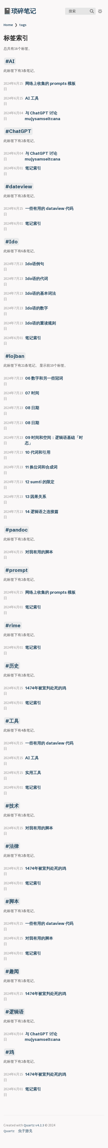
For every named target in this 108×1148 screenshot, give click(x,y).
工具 (14, 721)
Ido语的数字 (36, 308)
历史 (14, 666)
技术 (14, 806)
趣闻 (14, 971)
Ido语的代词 (36, 278)
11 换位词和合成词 (41, 467)
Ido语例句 (34, 263)
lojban (16, 356)
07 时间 (32, 393)
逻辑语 (16, 1012)
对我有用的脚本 (39, 551)
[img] (92, 11)
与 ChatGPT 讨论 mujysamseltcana (42, 1036)
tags (22, 24)
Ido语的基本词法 (40, 293)
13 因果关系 (35, 496)
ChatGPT (20, 131)
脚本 (14, 901)
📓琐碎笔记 (20, 11)
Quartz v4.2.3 (34, 1125)
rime (15, 625)
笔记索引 (33, 168)
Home (8, 24)
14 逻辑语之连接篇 (41, 511)
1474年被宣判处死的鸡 (45, 688)
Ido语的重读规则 (40, 323)
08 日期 (32, 407)
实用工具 (33, 772)
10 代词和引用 (37, 452)
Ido (13, 242)
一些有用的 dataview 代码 (49, 208)
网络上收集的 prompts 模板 (50, 83)
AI (12, 61)
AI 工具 (32, 98)
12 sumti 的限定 (39, 481)
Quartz (9, 1131)
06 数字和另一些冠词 (44, 378)
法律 (14, 846)
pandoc (18, 530)
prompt (18, 570)
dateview (20, 186)
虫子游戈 (25, 1131)
